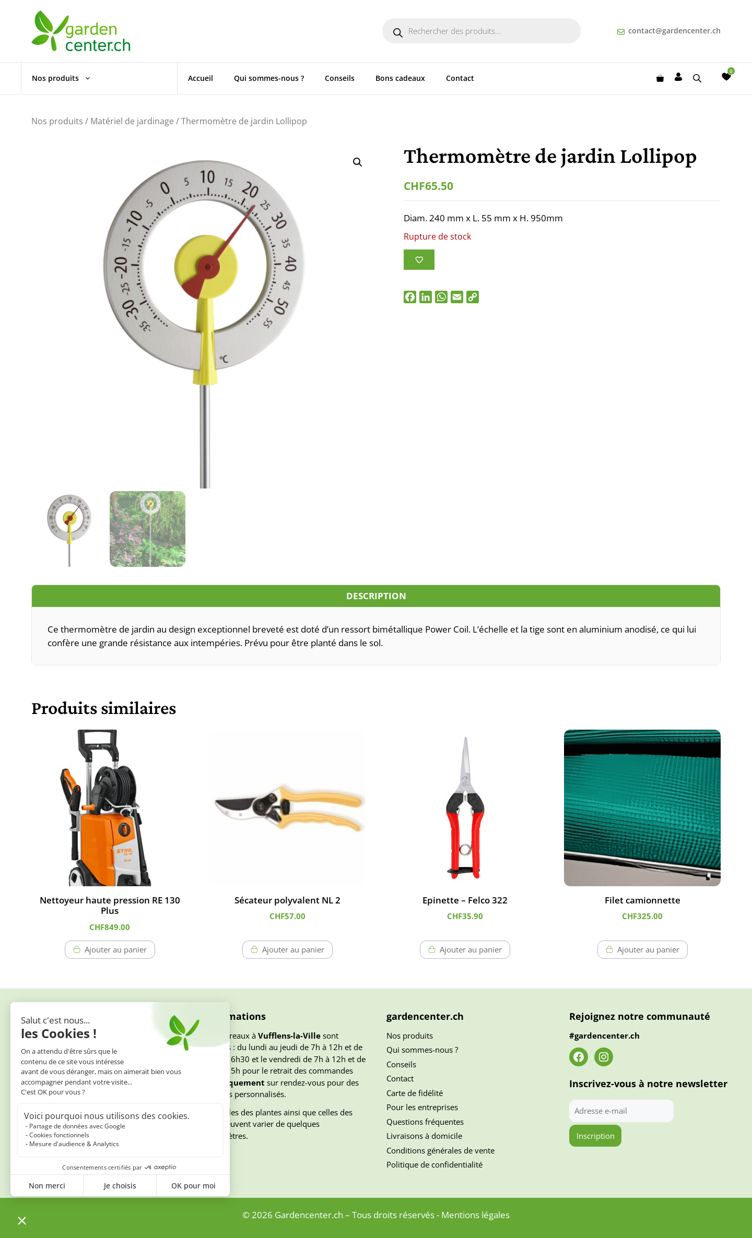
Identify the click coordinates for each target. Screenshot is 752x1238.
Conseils (340, 78)
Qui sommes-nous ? (269, 78)
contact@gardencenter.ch (674, 30)
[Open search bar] (698, 78)
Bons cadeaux (400, 78)
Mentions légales (475, 1215)
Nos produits (67, 78)
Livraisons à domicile (424, 1135)
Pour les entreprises (422, 1107)
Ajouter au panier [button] (116, 949)
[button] (357, 162)
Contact (460, 78)
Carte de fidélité (414, 1093)
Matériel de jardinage (132, 121)
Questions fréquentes (425, 1121)
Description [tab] (376, 596)
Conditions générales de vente (440, 1150)
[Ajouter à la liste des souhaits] (419, 259)
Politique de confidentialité (434, 1164)
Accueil (200, 78)
